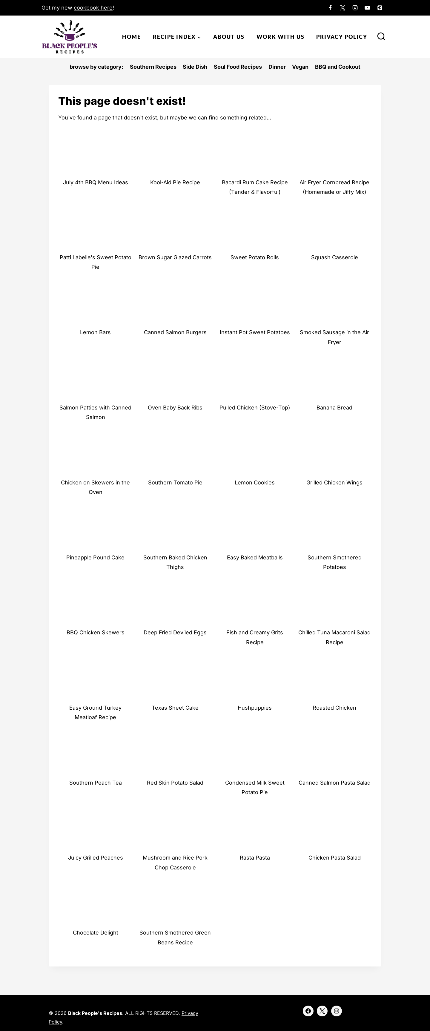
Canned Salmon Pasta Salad (335, 783)
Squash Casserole (334, 257)
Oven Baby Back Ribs (175, 407)
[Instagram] (355, 7)
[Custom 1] (392, 7)
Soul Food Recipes (238, 67)
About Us (229, 36)
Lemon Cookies (255, 482)
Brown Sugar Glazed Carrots (175, 257)
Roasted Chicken (334, 708)
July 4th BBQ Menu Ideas (95, 182)
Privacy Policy (341, 36)
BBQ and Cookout (337, 67)
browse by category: (96, 67)
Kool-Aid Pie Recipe (175, 182)
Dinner (277, 67)
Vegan (300, 67)
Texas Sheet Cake (175, 708)
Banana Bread (334, 407)
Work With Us (281, 36)
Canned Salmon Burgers (175, 332)
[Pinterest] (379, 7)
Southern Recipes (153, 67)
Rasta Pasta (255, 857)
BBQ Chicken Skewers (96, 632)
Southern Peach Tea (95, 783)
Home (131, 36)
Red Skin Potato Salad (175, 783)
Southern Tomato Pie (175, 482)
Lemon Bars (95, 332)
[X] (342, 7)
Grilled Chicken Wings (334, 482)
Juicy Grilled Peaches (95, 857)
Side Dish (195, 67)
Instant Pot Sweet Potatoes (255, 332)
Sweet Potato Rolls (255, 257)
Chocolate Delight (95, 932)
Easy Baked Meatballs (255, 557)
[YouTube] (367, 7)
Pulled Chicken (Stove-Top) (254, 407)
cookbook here (93, 7)
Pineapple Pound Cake (95, 557)
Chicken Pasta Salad (334, 857)
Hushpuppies (255, 708)
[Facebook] (330, 7)
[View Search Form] (381, 37)
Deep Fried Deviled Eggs (175, 632)
